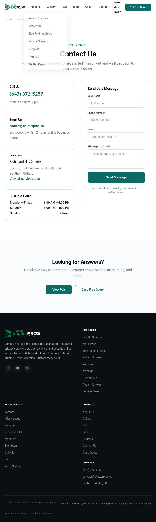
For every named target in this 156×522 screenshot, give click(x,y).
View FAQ (58, 289)
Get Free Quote (138, 7)
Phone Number (96, 112)
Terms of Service (137, 503)
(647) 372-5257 (26, 94)
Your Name (94, 95)
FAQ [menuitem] (64, 6)
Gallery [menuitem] (51, 6)
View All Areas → (15, 466)
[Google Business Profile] (27, 368)
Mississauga (12, 418)
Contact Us (89, 445)
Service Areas (91, 391)
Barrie (8, 459)
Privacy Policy (117, 503)
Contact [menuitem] (103, 6)
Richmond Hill (13, 432)
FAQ (85, 432)
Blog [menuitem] (76, 6)
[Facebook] (8, 368)
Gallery (87, 418)
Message (99, 146)
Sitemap (47, 513)
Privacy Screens (92, 357)
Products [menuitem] (34, 6)
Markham (10, 439)
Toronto (9, 412)
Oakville (9, 452)
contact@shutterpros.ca (27, 126)
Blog (85, 425)
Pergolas (88, 364)
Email (91, 129)
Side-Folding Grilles (94, 350)
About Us (88, 412)
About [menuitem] (89, 6)
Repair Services (92, 384)
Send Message (116, 177)
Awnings (88, 371)
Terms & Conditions (31, 513)
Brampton (11, 445)
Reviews (88, 439)
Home (8, 19)
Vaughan (10, 425)
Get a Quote (90, 452)
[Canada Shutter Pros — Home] (15, 7)
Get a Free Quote (93, 289)
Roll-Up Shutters (92, 337)
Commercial (90, 377)
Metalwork (89, 344)
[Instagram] (17, 368)
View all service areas (25, 178)
